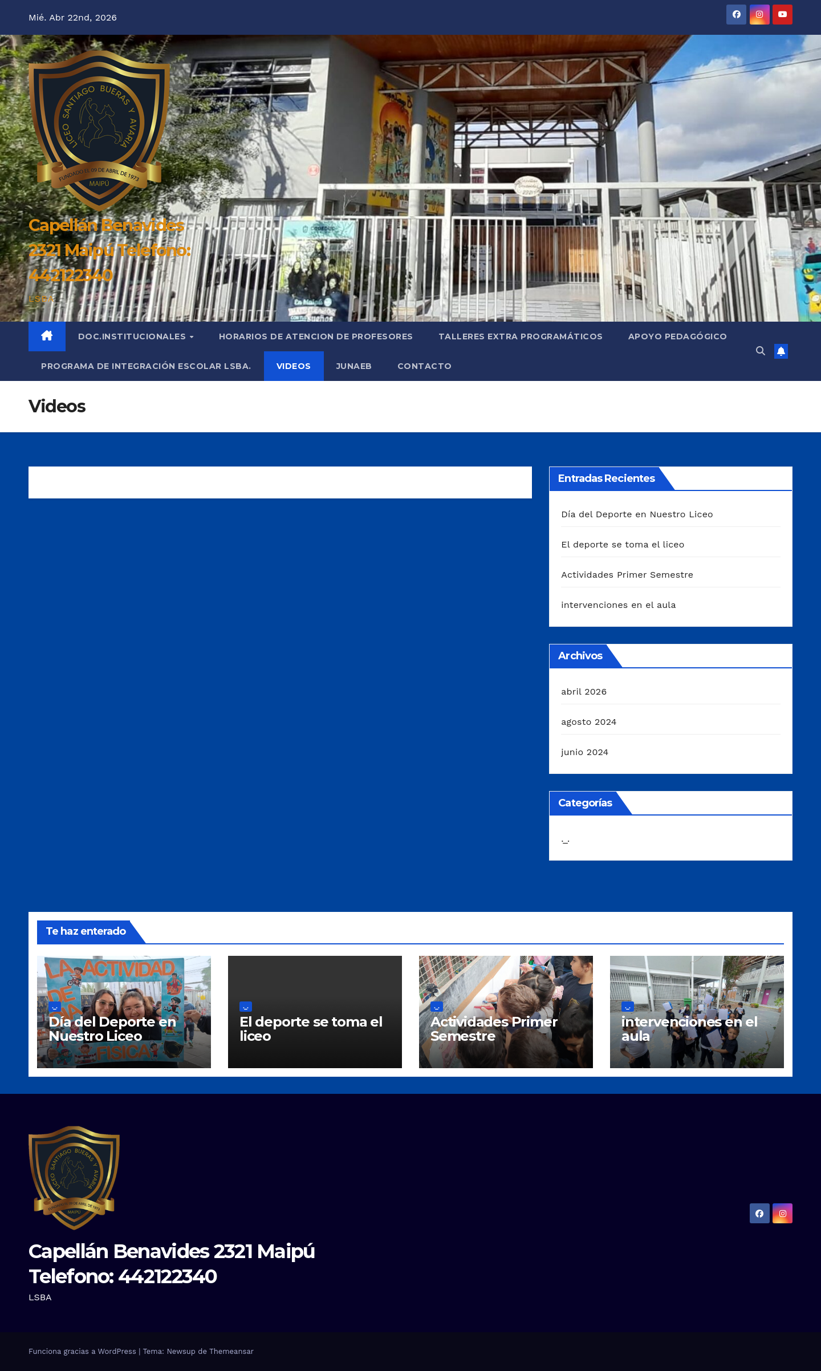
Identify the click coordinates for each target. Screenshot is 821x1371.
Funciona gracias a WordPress (84, 1351)
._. (565, 838)
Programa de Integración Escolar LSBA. (146, 366)
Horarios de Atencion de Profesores (316, 336)
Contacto (424, 366)
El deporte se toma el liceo (622, 544)
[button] (760, 351)
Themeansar (231, 1351)
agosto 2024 (588, 721)
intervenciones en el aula (618, 604)
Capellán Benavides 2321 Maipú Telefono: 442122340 (109, 250)
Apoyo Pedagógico (677, 336)
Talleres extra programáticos (520, 336)
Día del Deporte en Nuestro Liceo (637, 514)
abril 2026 (584, 691)
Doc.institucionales (133, 336)
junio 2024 (584, 752)
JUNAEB (354, 366)
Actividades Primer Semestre (627, 574)
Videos (294, 366)
